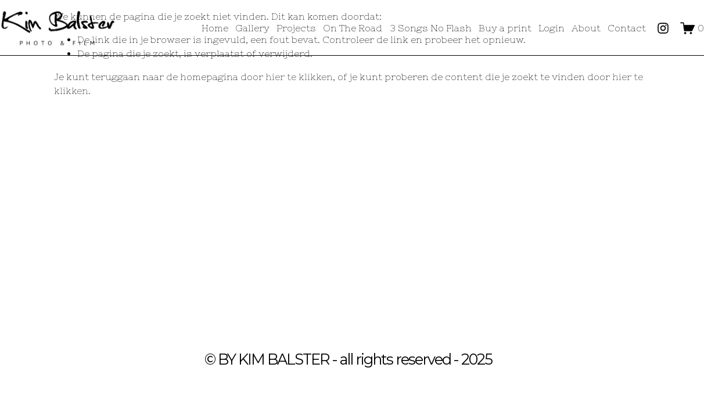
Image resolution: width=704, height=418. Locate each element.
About (586, 28)
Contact (627, 28)
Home (215, 28)
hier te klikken (299, 76)
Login (551, 28)
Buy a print (505, 28)
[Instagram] (663, 28)
